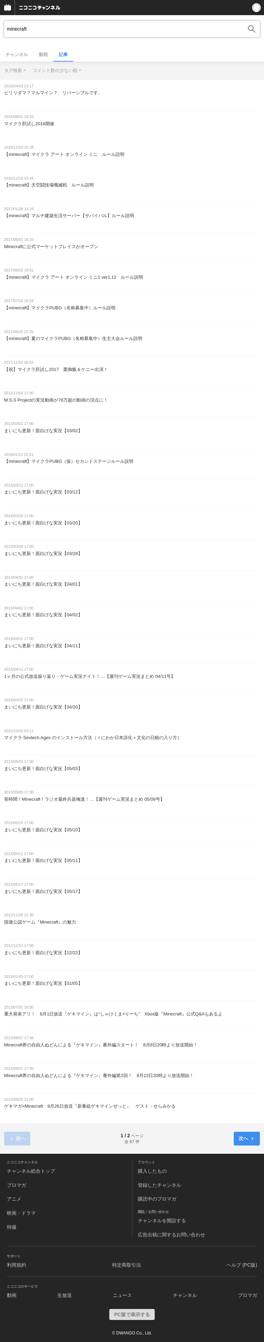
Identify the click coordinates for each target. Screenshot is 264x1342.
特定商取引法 (126, 1265)
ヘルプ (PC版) (242, 1265)
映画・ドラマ (21, 1213)
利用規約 (16, 1265)
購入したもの (152, 1171)
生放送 (64, 1295)
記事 (63, 54)
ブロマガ (16, 1185)
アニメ (14, 1199)
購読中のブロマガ (157, 1199)
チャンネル (17, 54)
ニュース (122, 1295)
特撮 (11, 1227)
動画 (43, 54)
